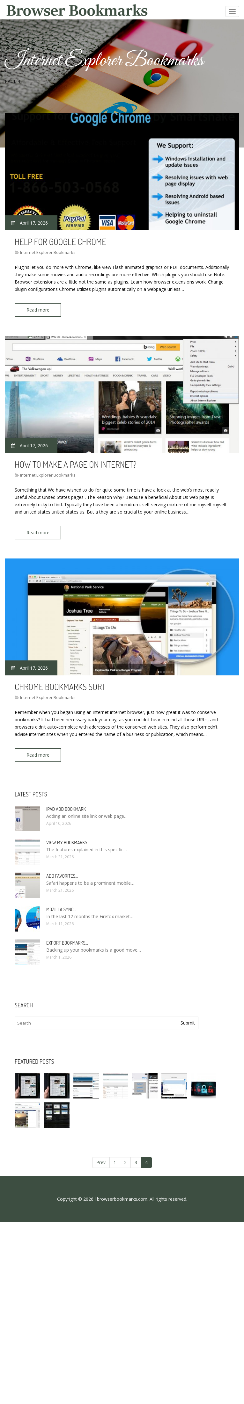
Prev (101, 1162)
